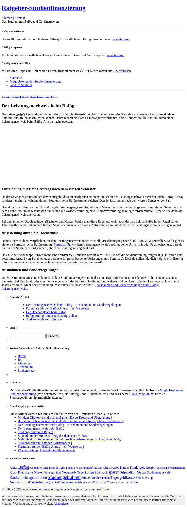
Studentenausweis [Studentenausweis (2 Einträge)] (158, 472)
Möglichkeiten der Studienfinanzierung (35, 81)
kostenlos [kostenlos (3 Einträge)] (152, 467)
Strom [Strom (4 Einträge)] (141, 472)
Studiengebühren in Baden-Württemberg (44, 443)
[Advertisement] (36, 155)
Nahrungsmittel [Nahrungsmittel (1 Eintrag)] (51, 472)
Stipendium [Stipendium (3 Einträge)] (128, 472)
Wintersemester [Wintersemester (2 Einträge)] (67, 482)
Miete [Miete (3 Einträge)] (38, 472)
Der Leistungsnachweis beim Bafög (41, 428)
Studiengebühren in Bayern (35, 432)
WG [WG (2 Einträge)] (53, 482)
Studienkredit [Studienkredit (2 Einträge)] (90, 477)
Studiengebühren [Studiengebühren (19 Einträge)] (64, 477)
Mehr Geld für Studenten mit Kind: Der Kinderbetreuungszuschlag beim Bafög (69, 439)
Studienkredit (26, 370)
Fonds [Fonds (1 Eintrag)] (69, 467)
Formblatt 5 (61, 244)
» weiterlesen (121, 39)
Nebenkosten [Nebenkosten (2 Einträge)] (85, 472)
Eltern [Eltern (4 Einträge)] (60, 467)
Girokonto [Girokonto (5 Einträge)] (111, 467)
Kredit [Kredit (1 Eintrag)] (13, 472)
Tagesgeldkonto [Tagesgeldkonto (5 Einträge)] (122, 477)
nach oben (103, 489)
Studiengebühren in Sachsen (44, 319)
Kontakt (20, 18)
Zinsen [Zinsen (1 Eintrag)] (111, 482)
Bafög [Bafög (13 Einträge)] (23, 467)
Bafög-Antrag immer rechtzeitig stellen (51, 315)
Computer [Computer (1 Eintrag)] (36, 467)
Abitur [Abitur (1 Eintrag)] (13, 467)
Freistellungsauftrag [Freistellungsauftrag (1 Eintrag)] (85, 467)
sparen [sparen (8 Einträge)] (113, 472)
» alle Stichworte (127, 482)
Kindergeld (25, 363)
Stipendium (25, 367)
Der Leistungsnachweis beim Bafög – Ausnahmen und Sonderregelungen (73, 304)
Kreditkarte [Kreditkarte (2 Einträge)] (25, 472)
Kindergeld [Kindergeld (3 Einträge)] (137, 467)
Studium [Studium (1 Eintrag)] (105, 477)
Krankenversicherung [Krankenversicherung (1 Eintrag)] (172, 467)
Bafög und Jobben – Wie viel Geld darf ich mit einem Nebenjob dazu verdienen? (70, 421)
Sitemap (7, 18)
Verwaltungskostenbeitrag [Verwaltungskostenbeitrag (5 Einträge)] (30, 482)
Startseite (16, 77)
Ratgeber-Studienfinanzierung (44, 7)
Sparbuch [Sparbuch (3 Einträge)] (101, 472)
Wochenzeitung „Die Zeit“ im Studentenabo (46, 450)
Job (20, 359)
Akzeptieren (61, 503)
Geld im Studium (21, 85)
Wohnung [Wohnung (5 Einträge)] (98, 482)
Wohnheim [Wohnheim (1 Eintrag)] (84, 482)
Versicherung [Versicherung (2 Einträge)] (144, 477)
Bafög (54, 97)
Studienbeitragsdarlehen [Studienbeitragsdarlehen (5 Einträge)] (28, 477)
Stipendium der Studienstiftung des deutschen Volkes (52, 435)
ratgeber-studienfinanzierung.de (42, 489)
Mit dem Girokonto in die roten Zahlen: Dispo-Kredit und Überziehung (64, 417)
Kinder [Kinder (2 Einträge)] (124, 467)
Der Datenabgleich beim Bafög (46, 312)
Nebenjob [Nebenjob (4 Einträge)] (69, 472)
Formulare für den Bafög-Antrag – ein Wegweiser (58, 308)
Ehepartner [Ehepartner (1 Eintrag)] (48, 467)
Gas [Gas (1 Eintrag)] (100, 467)
